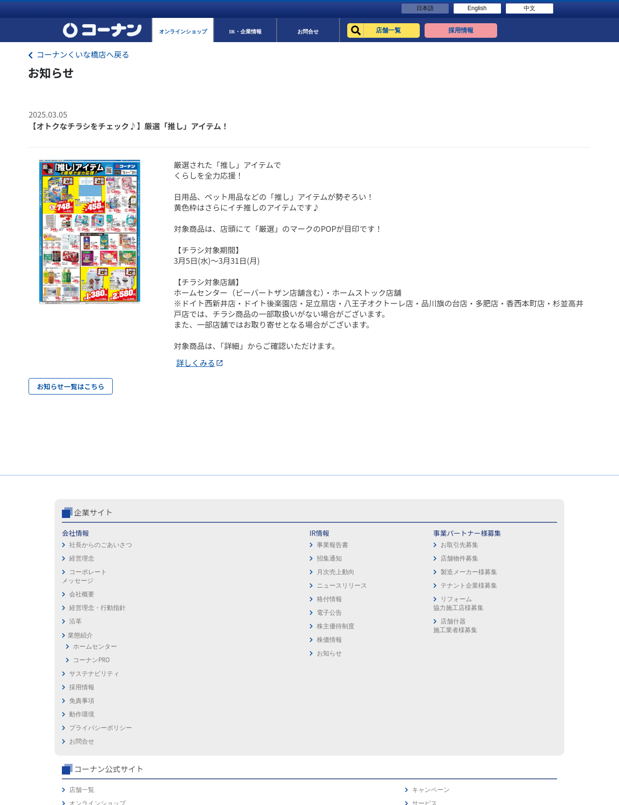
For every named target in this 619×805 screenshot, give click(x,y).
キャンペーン (521, 574)
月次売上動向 (170, 612)
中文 (529, 8)
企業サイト (93, 553)
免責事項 (326, 587)
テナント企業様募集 (260, 626)
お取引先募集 (251, 585)
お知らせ (163, 694)
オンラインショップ (437, 587)
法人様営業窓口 (431, 601)
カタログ (515, 601)
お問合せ (326, 628)
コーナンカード (524, 614)
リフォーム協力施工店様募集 (249, 644)
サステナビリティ (94, 714)
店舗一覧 (421, 574)
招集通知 (163, 599)
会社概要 (81, 635)
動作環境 (326, 601)
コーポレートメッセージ (84, 616)
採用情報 (326, 574)
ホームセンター (95, 687)
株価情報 (163, 680)
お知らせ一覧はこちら (70, 386)
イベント (421, 614)
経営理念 (81, 599)
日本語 (425, 8)
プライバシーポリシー (344, 614)
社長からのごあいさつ (100, 585)
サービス (515, 587)
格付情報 (163, 640)
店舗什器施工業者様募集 (246, 666)
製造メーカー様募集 (260, 612)
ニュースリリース (176, 626)
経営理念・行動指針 (97, 648)
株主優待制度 (170, 667)
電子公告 (163, 653)
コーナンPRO (91, 701)
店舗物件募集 (251, 599)
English (477, 8)
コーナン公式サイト (449, 553)
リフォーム (425, 628)
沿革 (75, 662)
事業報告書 (166, 585)
